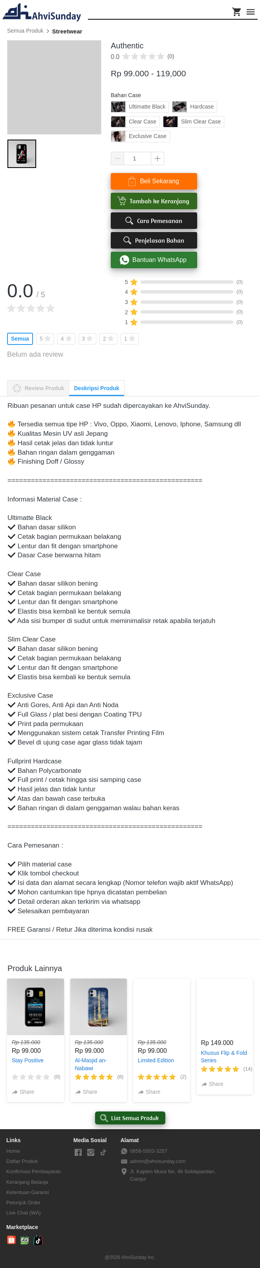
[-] (78, 1153)
